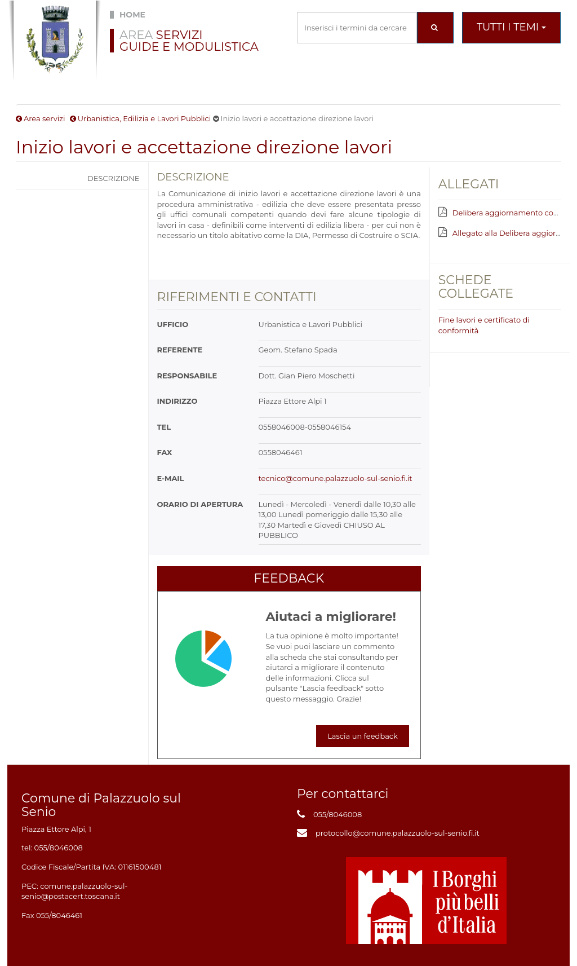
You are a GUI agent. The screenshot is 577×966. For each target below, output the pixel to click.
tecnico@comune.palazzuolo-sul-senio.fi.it (335, 478)
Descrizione (113, 178)
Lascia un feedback (362, 735)
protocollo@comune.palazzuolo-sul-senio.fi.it (398, 832)
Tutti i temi (511, 27)
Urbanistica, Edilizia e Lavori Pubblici (144, 118)
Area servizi (44, 118)
